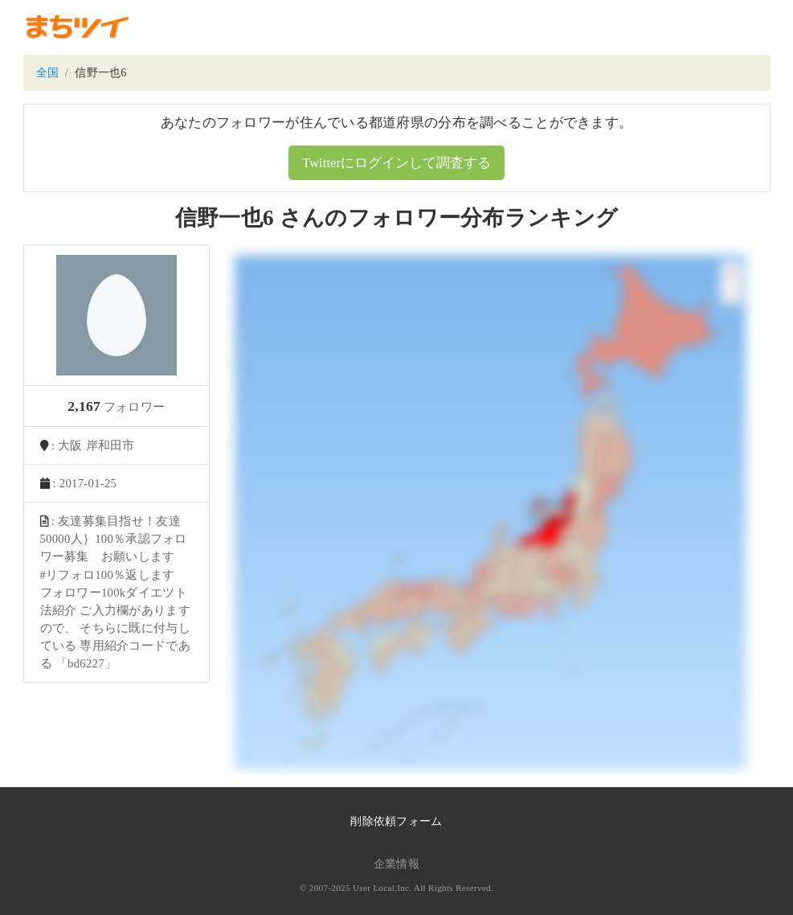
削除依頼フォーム (396, 821)
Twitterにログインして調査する (396, 162)
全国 (47, 73)
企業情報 (396, 864)
